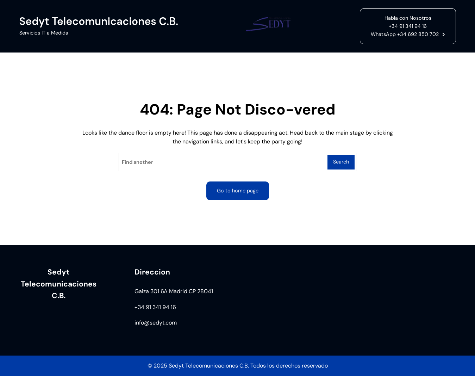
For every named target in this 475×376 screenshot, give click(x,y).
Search (341, 162)
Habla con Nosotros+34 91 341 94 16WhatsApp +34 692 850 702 (405, 26)
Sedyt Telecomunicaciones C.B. (99, 21)
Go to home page (237, 190)
